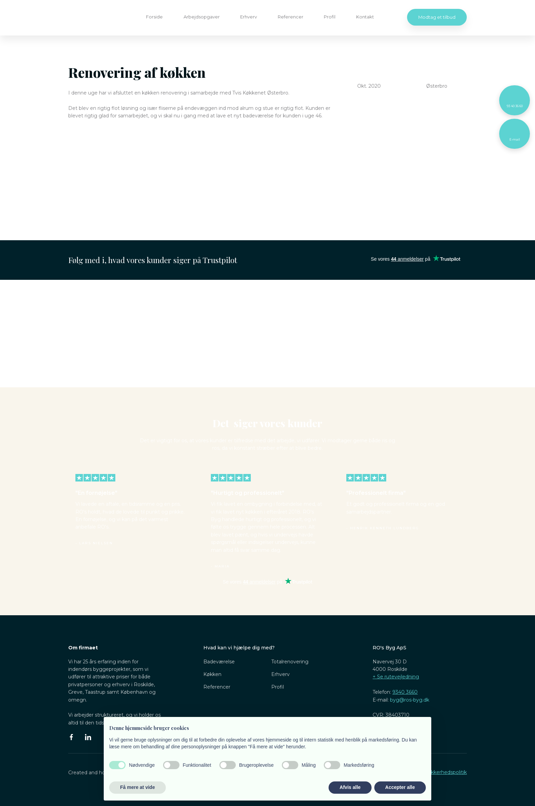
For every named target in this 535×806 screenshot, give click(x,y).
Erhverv (248, 16)
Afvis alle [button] (349, 787)
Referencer (290, 16)
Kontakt (365, 16)
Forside (154, 16)
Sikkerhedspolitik (447, 772)
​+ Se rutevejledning (396, 677)
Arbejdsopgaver (202, 16)
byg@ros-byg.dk (409, 700)
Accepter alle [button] (400, 787)
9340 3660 (405, 692)
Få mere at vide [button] (137, 787)
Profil (329, 16)
